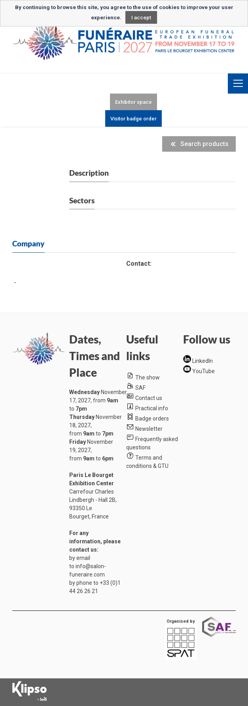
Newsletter (149, 429)
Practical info (151, 408)
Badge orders (152, 418)
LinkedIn (202, 361)
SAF (140, 388)
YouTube (203, 371)
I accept (141, 17)
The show (147, 377)
